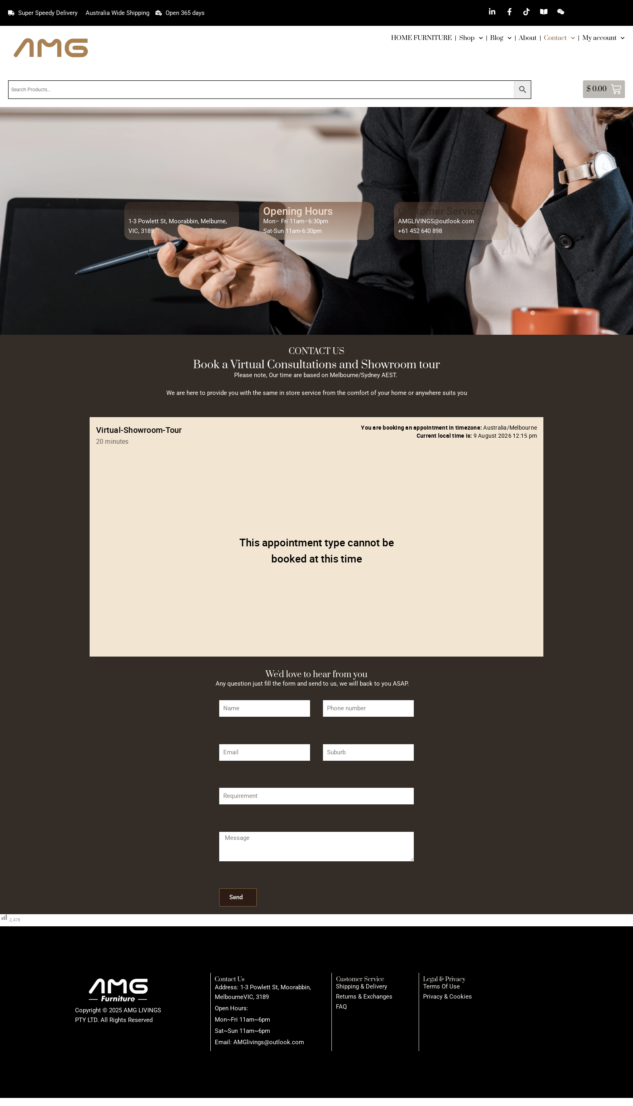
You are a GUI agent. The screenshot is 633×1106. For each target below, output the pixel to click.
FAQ (341, 1006)
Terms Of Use (441, 986)
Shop (471, 38)
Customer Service (360, 979)
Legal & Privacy (444, 979)
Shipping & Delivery (361, 986)
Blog (500, 38)
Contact (559, 38)
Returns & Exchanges (364, 996)
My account (604, 38)
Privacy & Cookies (447, 996)
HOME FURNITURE (421, 38)
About (528, 38)
